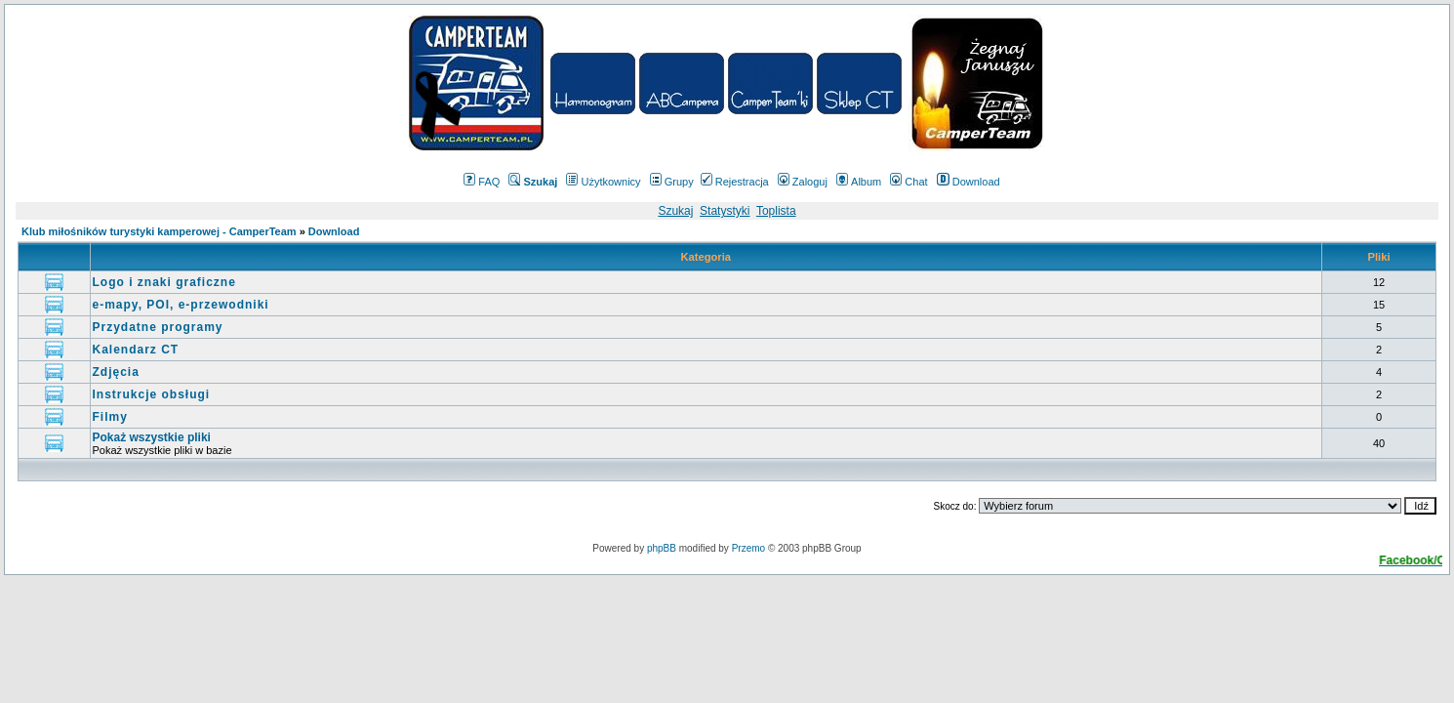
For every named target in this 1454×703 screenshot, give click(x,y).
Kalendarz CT (136, 349)
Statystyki (724, 211)
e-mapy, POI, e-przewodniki (181, 304)
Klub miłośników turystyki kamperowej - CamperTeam (159, 231)
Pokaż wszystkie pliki (152, 437)
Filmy (110, 417)
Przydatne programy (158, 327)
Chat (908, 181)
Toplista (776, 211)
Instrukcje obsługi (152, 394)
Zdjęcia (116, 372)
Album (858, 181)
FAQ (482, 181)
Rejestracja (735, 181)
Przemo (748, 548)
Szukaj (675, 211)
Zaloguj (803, 181)
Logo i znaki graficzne (164, 282)
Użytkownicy (603, 181)
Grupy (672, 181)
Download (968, 181)
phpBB (661, 548)
